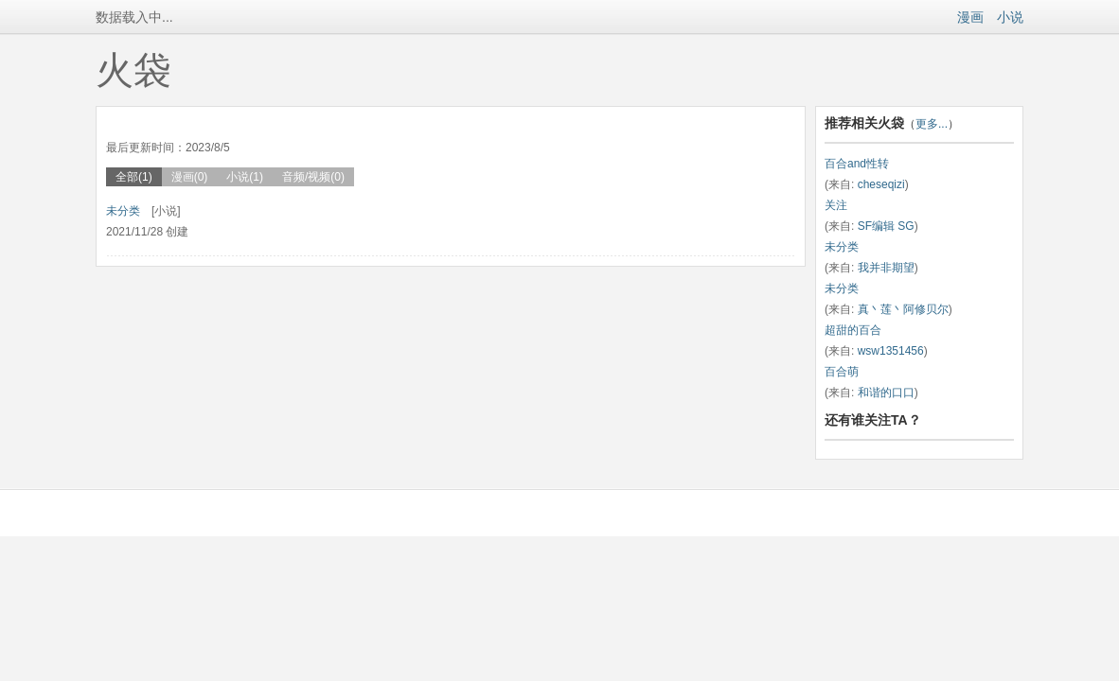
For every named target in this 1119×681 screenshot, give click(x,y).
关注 (836, 205)
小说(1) (244, 176)
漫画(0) (189, 176)
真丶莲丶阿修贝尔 (903, 309)
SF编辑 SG (886, 226)
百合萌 (842, 371)
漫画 (970, 17)
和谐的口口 (886, 392)
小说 (1010, 17)
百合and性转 (857, 163)
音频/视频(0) (313, 176)
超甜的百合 (853, 330)
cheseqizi (881, 184)
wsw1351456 (891, 351)
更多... (931, 124)
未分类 (123, 211)
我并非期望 (886, 267)
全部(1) (133, 176)
